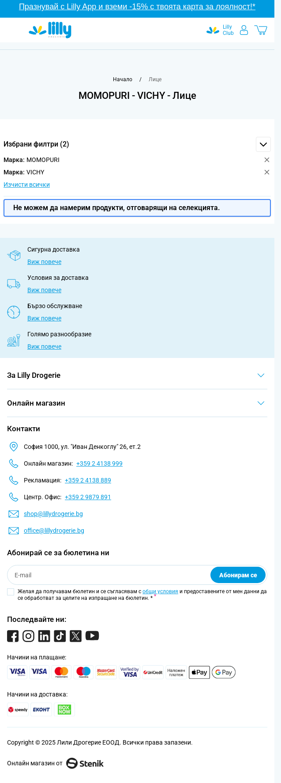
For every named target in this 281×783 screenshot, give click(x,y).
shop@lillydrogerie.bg (53, 513)
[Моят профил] (244, 30)
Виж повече (44, 261)
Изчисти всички (27, 184)
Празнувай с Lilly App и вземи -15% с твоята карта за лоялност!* (137, 6)
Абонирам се (238, 575)
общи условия (160, 591)
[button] (137, 144)
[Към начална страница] (122, 79)
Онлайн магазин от (55, 763)
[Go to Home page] (50, 30)
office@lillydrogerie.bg (54, 530)
